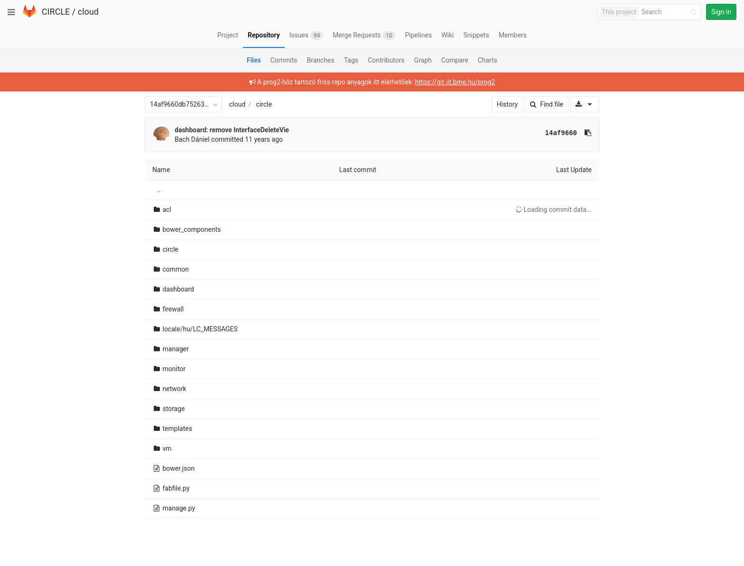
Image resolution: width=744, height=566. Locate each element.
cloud (88, 12)
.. (158, 189)
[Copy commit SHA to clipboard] (588, 132)
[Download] (584, 104)
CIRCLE (56, 12)
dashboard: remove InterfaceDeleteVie (232, 130)
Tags (351, 60)
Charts (487, 60)
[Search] (670, 12)
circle (264, 104)
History (507, 104)
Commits (284, 60)
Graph (423, 60)
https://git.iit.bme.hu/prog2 (455, 82)
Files (254, 60)
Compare (454, 60)
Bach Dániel (192, 139)
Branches (321, 60)
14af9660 (561, 133)
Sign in (721, 12)
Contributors (386, 60)
